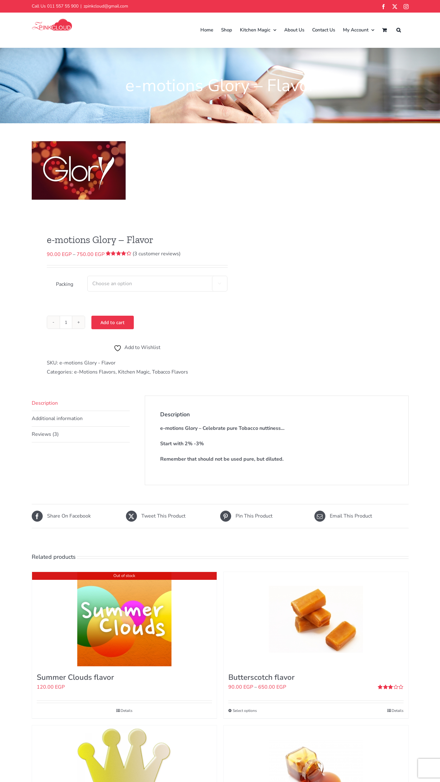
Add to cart (112, 322)
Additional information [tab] (57, 418)
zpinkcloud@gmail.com (106, 6)
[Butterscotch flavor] (316, 619)
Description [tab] (45, 403)
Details (127, 710)
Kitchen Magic (133, 372)
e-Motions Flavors (95, 372)
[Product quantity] (66, 322)
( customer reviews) (157, 253)
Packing (64, 284)
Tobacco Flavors (170, 372)
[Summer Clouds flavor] (124, 619)
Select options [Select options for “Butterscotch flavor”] (245, 710)
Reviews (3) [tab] (45, 434)
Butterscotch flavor (261, 677)
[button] (398, 30)
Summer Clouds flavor (75, 677)
